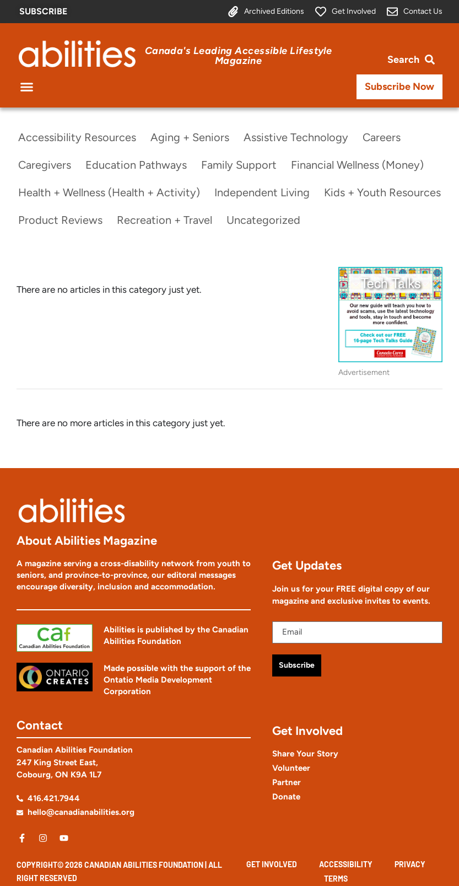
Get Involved (271, 864)
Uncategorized (263, 220)
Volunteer (291, 768)
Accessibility (345, 864)
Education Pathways (136, 164)
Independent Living (262, 192)
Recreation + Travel (164, 220)
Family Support (239, 164)
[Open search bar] (411, 60)
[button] (27, 87)
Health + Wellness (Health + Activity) (109, 192)
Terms (336, 878)
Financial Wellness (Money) (357, 164)
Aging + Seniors (189, 137)
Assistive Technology (296, 137)
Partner (286, 782)
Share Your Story (305, 754)
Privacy (410, 864)
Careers (382, 137)
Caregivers (44, 164)
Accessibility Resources (77, 137)
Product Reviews (60, 220)
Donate (286, 797)
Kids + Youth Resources (382, 192)
